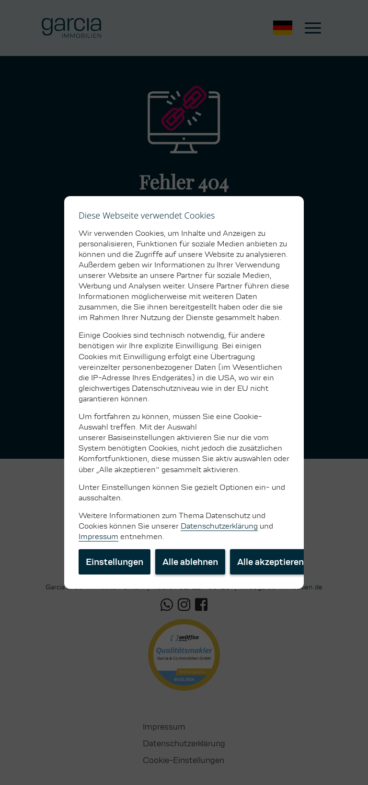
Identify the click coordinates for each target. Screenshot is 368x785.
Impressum (98, 536)
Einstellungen (114, 561)
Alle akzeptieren (270, 561)
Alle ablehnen (190, 561)
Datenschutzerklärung (219, 526)
